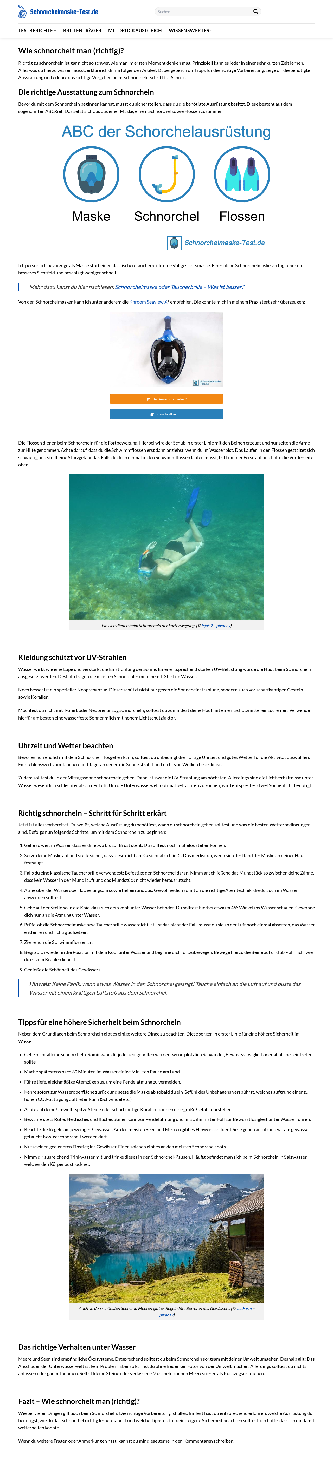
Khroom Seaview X (148, 302)
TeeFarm (244, 1307)
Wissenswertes (191, 30)
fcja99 (206, 623)
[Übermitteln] (255, 12)
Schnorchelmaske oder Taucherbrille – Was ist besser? (179, 287)
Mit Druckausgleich (135, 30)
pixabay (223, 623)
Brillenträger (82, 30)
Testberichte (37, 30)
